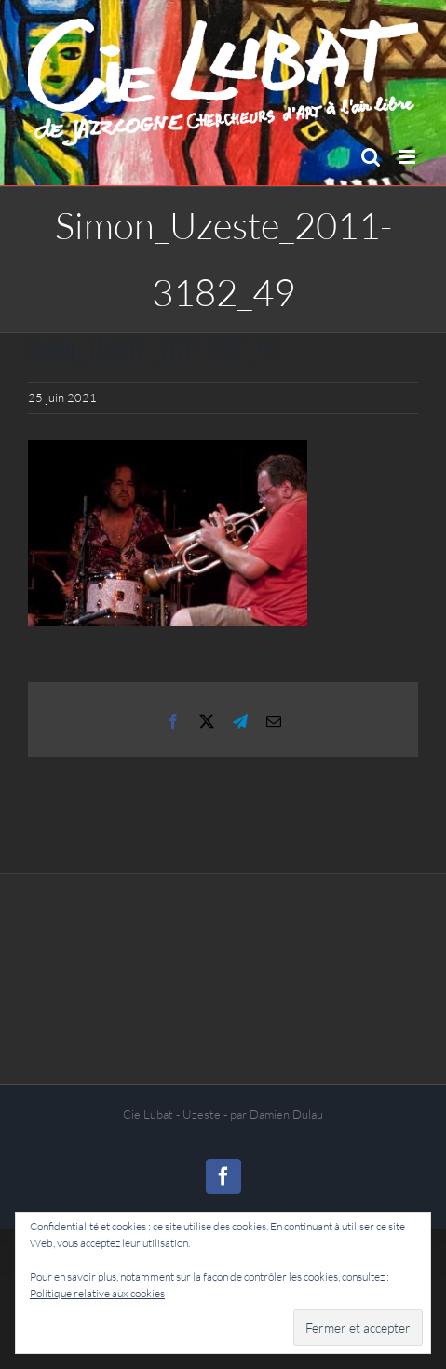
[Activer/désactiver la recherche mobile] (370, 157)
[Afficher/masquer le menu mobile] (408, 157)
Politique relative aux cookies (97, 1293)
